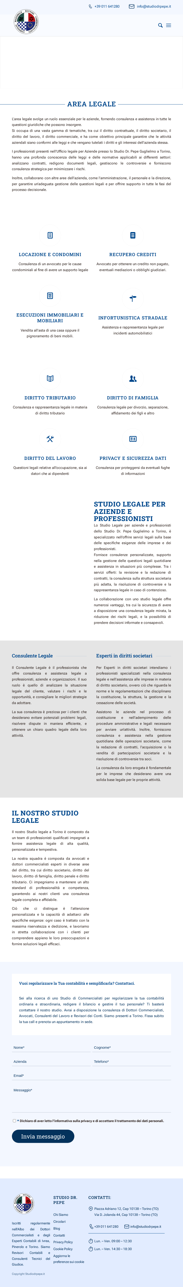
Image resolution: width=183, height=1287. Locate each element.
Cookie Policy (62, 1249)
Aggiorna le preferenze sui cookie (68, 1259)
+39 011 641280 (107, 6)
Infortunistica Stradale (133, 318)
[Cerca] (158, 25)
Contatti (59, 1235)
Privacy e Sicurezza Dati (133, 458)
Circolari (59, 1222)
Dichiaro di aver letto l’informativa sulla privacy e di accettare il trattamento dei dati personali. (90, 1121)
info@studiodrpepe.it (154, 6)
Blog (56, 1229)
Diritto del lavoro (50, 458)
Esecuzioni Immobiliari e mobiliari (50, 317)
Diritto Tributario (50, 398)
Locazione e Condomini (50, 254)
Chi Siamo (60, 1215)
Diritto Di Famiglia (133, 398)
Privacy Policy (63, 1242)
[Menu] (168, 25)
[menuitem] (158, 25)
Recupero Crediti (132, 254)
